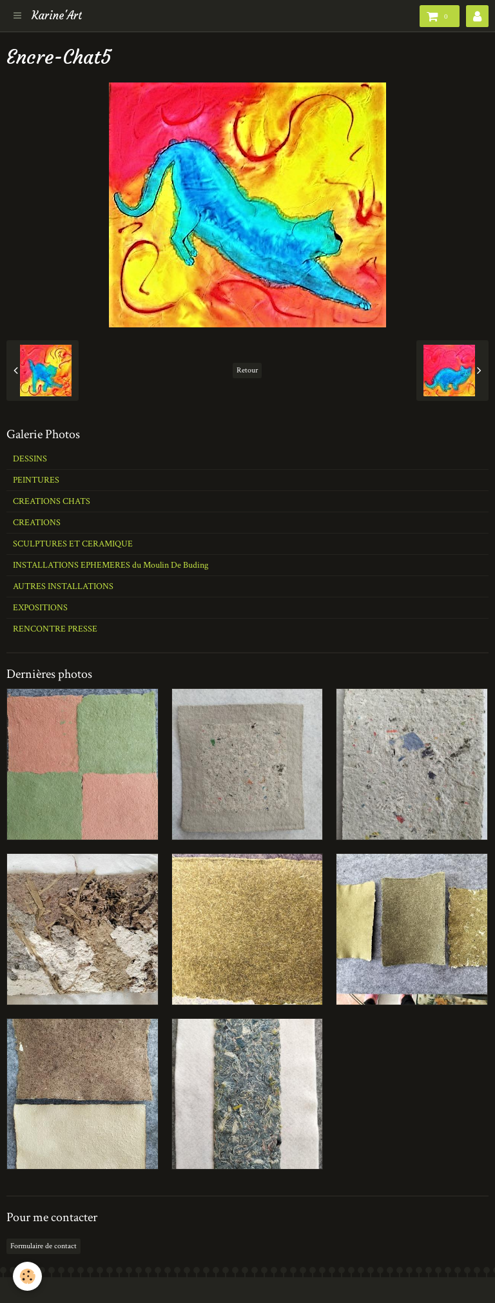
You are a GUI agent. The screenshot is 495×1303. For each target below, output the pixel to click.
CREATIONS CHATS (51, 501)
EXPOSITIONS (40, 607)
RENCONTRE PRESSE (55, 629)
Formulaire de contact (43, 1246)
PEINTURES (36, 480)
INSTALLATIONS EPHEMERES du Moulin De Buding (110, 565)
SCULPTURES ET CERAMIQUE (73, 544)
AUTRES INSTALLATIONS (63, 586)
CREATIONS (37, 522)
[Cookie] (27, 1276)
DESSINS (30, 459)
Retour (247, 370)
